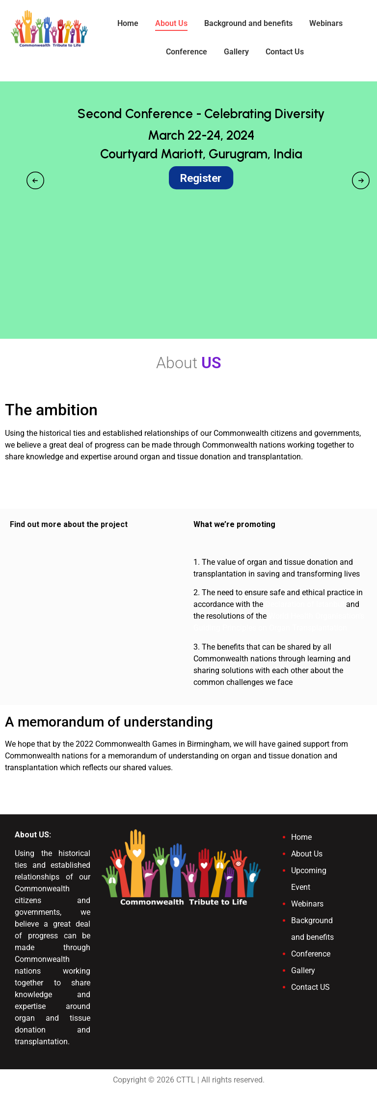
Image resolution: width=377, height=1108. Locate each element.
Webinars (326, 23)
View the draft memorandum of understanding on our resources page (124, 786)
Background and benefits (248, 23)
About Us (171, 23)
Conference (186, 51)
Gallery (236, 51)
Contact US (310, 987)
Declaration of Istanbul (304, 604)
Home (127, 23)
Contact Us (285, 51)
